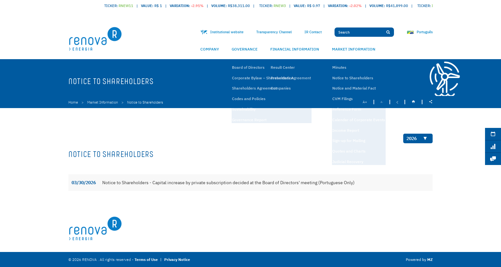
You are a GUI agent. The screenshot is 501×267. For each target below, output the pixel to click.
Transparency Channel (274, 32)
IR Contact (313, 32)
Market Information (353, 49)
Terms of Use (146, 259)
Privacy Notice (177, 259)
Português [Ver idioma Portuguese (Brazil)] (420, 32)
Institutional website (221, 32)
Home (73, 102)
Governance (245, 49)
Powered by (419, 259)
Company (209, 49)
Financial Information (294, 49)
